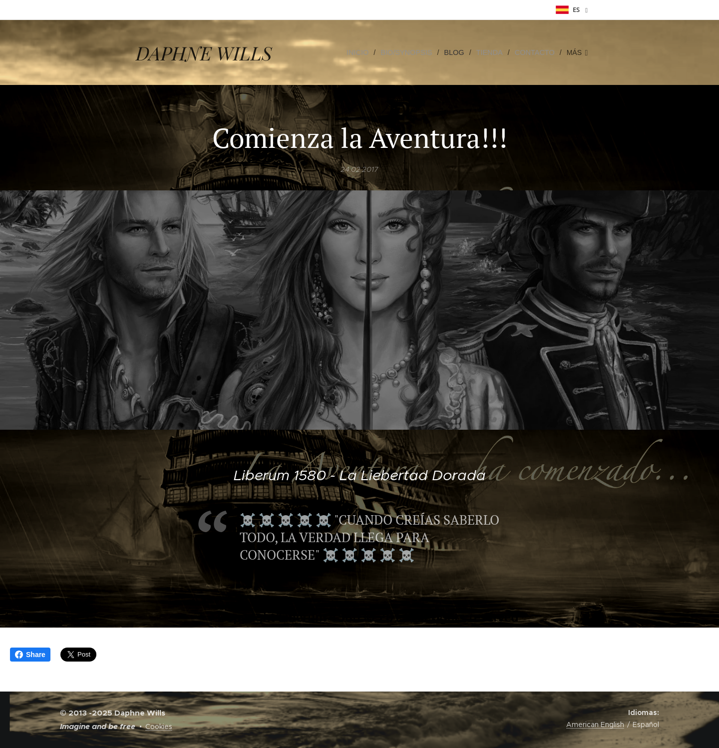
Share (30, 655)
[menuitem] (365, 52)
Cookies (158, 726)
